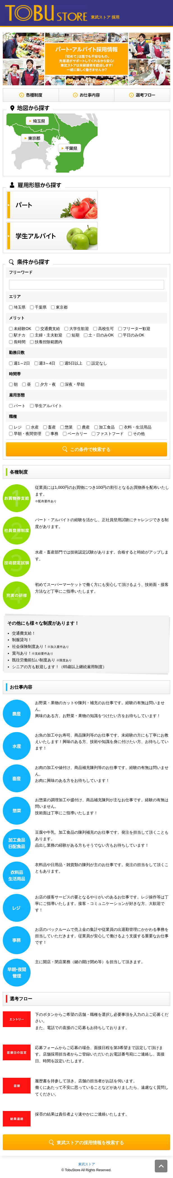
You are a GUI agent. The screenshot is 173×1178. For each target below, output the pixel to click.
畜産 (49, 427)
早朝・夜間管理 (25, 433)
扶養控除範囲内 (46, 342)
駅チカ (17, 335)
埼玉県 (17, 307)
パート (17, 405)
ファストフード (108, 433)
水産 (32, 427)
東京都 (59, 307)
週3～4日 (44, 363)
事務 (52, 433)
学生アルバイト (46, 405)
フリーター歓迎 (134, 328)
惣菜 (66, 427)
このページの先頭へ (161, 1166)
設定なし (97, 363)
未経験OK (20, 328)
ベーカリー (75, 433)
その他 (136, 433)
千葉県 (38, 307)
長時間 (17, 342)
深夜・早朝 (72, 384)
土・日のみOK (99, 335)
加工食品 (104, 427)
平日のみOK (131, 335)
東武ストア (86, 1164)
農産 (83, 427)
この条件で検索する (86, 449)
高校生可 (103, 328)
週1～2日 (19, 363)
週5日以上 (71, 363)
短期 (73, 335)
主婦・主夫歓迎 (46, 335)
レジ (15, 427)
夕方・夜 (45, 384)
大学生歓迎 (76, 328)
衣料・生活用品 (135, 427)
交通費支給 (48, 328)
